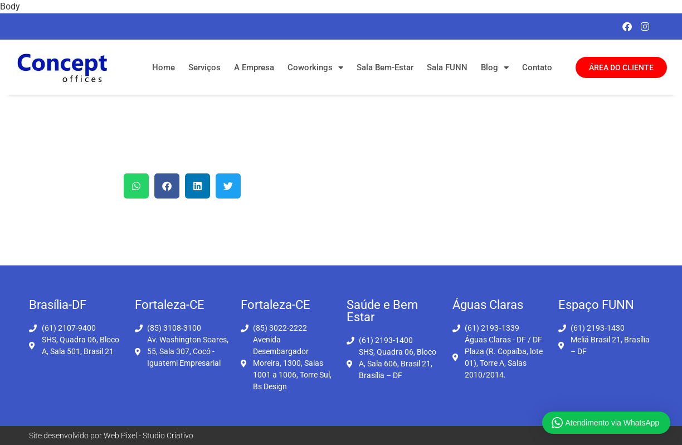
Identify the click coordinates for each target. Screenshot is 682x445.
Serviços (204, 67)
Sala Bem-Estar (385, 67)
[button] (136, 186)
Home (163, 67)
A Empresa (254, 67)
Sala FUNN (447, 67)
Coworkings (315, 68)
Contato (537, 67)
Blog (495, 68)
